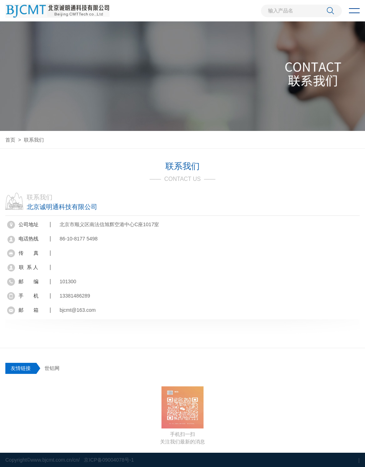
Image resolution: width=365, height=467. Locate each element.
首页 (10, 140)
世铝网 (52, 368)
